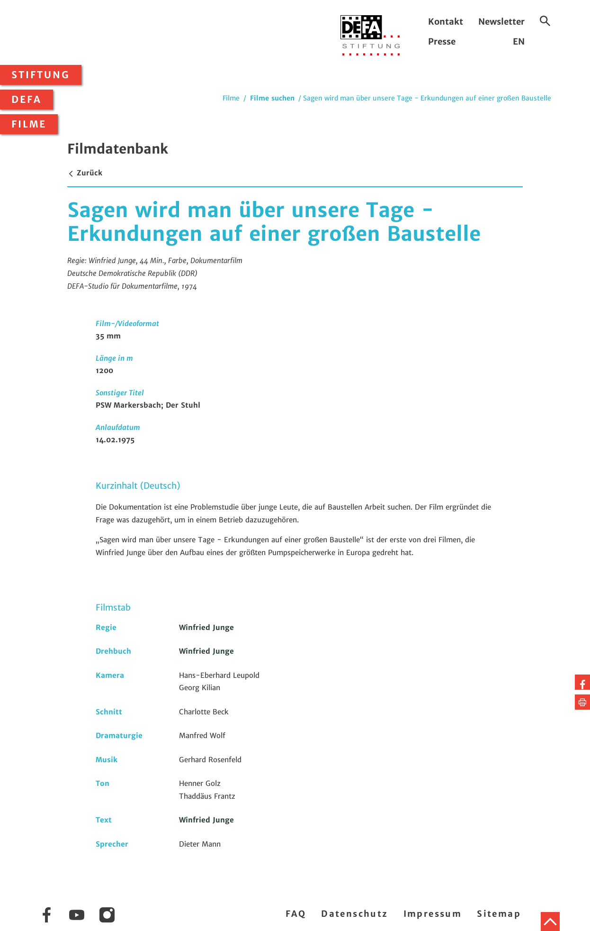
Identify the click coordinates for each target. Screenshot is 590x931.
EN (519, 41)
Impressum (432, 913)
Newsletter (501, 21)
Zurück (84, 172)
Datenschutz (354, 913)
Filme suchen (272, 98)
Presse (442, 41)
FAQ (296, 913)
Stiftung (40, 75)
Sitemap (499, 913)
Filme (28, 124)
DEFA (26, 99)
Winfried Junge (206, 627)
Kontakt (445, 21)
